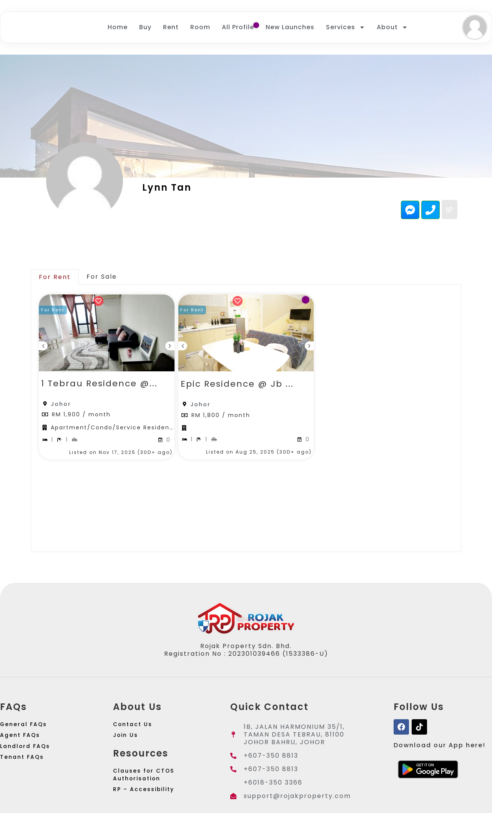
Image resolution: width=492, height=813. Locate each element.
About (392, 28)
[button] (56, 312)
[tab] (55, 278)
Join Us (127, 743)
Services (345, 28)
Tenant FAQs (24, 774)
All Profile (238, 27)
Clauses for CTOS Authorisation (146, 787)
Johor (61, 405)
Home (118, 27)
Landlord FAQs (27, 758)
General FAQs (25, 727)
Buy (145, 27)
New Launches (290, 27)
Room (200, 27)
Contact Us (134, 727)
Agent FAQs (22, 743)
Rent (171, 27)
